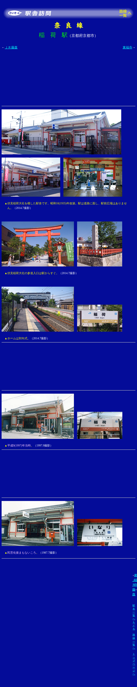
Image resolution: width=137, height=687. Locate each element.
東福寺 (127, 47)
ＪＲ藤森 (11, 47)
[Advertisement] (30, 79)
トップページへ (134, 664)
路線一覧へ (134, 641)
